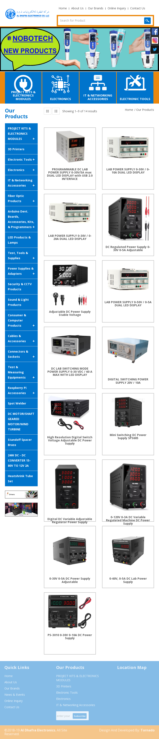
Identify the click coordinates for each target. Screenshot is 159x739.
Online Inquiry (117, 8)
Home (63, 8)
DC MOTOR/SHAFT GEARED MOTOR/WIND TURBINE (21, 421)
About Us (77, 8)
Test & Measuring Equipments (21, 372)
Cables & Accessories (21, 339)
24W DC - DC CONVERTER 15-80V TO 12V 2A (19, 460)
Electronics (21, 169)
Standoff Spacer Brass (20, 442)
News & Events (12, 696)
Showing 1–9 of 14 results (79, 111)
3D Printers (16, 149)
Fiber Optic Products (21, 199)
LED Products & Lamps (19, 239)
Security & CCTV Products (20, 286)
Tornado (149, 731)
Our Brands (95, 8)
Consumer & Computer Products (21, 320)
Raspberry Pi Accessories (21, 391)
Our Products (145, 110)
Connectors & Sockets (21, 354)
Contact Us (137, 8)
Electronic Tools (21, 159)
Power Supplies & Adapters (21, 271)
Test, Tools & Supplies (21, 256)
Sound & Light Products (18, 302)
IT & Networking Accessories (21, 183)
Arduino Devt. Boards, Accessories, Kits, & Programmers (21, 219)
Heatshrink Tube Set (20, 478)
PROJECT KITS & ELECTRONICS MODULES (21, 133)
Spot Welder (17, 403)
